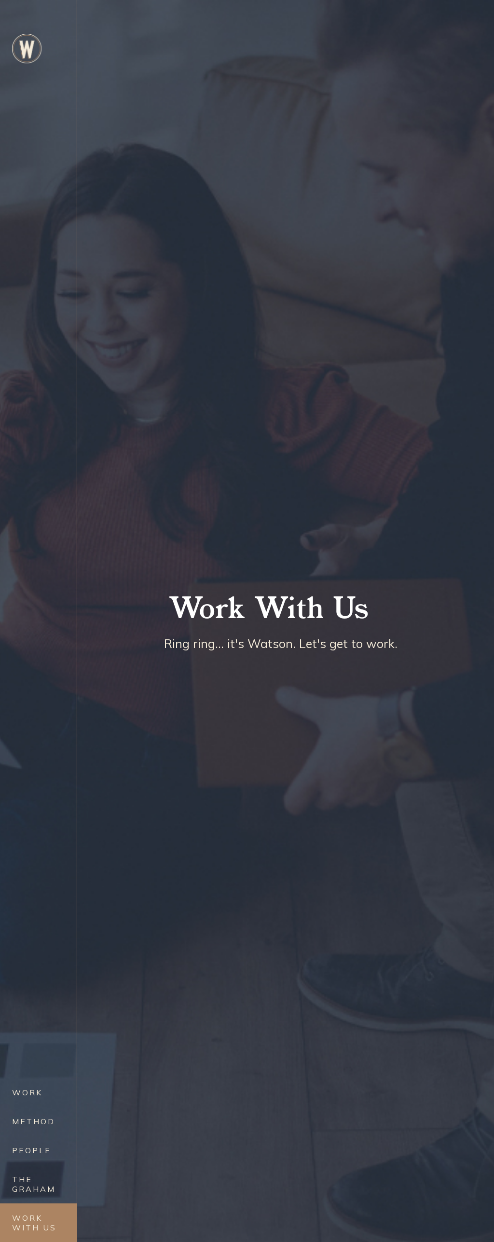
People (31, 1150)
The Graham (33, 1184)
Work (27, 1092)
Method (33, 1121)
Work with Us (34, 1222)
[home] (26, 48)
